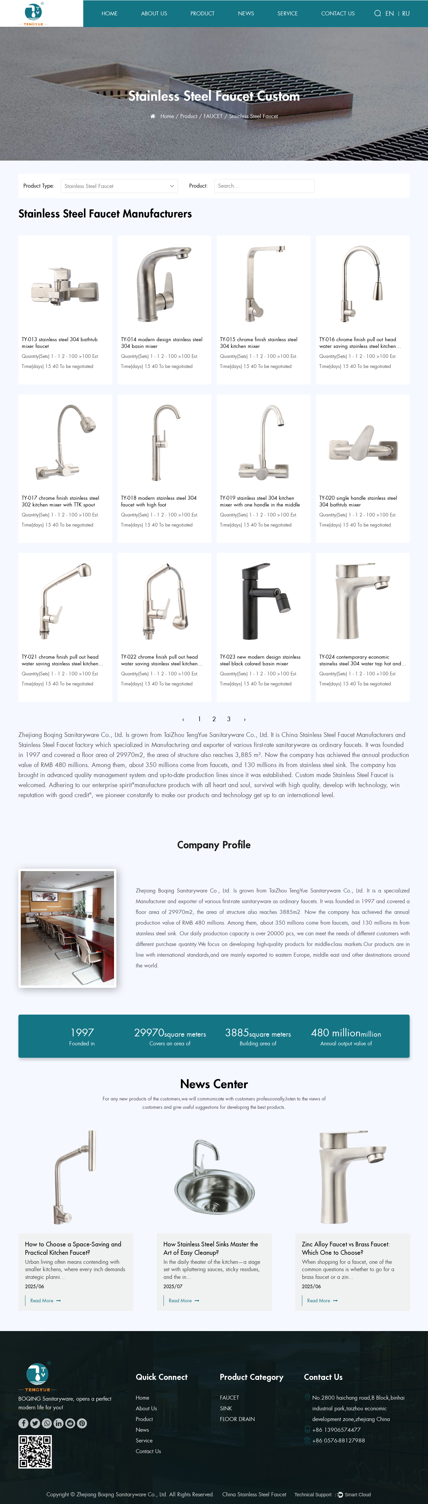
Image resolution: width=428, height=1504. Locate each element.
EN (390, 14)
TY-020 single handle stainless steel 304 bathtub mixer (358, 501)
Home (110, 13)
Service (288, 13)
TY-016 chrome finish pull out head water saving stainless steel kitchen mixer (357, 346)
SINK (226, 1408)
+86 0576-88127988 (338, 1440)
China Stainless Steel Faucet (254, 1494)
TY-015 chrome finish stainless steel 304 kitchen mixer (258, 343)
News (246, 13)
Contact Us (338, 13)
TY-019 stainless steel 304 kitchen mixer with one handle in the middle (260, 501)
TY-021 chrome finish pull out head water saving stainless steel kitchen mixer (60, 664)
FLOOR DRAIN (237, 1419)
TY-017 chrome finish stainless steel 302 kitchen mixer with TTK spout (60, 501)
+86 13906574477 (336, 1429)
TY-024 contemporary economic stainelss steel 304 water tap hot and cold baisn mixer (360, 664)
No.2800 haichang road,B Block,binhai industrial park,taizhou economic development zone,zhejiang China (358, 1408)
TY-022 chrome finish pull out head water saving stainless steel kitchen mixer (159, 664)
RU (406, 14)
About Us (154, 13)
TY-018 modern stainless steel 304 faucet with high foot (159, 501)
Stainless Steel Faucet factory (55, 745)
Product (203, 13)
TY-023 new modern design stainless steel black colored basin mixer (260, 660)
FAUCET (213, 116)
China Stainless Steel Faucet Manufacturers (337, 735)
